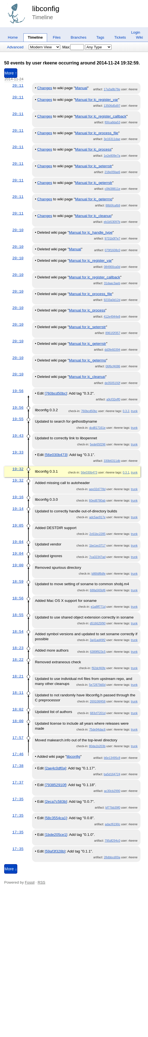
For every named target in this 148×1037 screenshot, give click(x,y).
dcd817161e (97, 427)
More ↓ (10, 869)
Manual (81, 88)
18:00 (17, 721)
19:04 (17, 541)
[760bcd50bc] (56, 393)
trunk (134, 411)
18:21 (17, 676)
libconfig (45, 8)
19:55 (17, 419)
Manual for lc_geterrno (93, 199)
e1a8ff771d (98, 606)
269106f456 (97, 701)
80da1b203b (97, 746)
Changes (44, 88)
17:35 (17, 799)
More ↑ (10, 73)
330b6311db (112, 460)
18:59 (17, 581)
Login (135, 32)
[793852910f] (55, 785)
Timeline (35, 37)
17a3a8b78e (112, 89)
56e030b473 (89, 472)
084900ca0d (112, 266)
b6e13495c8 (112, 757)
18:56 (17, 598)
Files (56, 37)
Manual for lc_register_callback (100, 116)
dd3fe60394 (112, 349)
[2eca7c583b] (56, 801)
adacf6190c (112, 824)
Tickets (120, 37)
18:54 (17, 631)
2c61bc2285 (97, 533)
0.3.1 (126, 472)
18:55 (17, 614)
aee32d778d (97, 489)
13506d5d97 (112, 105)
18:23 (17, 647)
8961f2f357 (112, 333)
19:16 (17, 497)
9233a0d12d (112, 299)
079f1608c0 (112, 250)
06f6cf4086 (113, 366)
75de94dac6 (97, 729)
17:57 (17, 737)
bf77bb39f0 (112, 807)
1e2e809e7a (112, 155)
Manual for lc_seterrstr (93, 166)
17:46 (17, 754)
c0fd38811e (112, 188)
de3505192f (112, 383)
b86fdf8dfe (98, 573)
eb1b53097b (112, 221)
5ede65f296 (97, 444)
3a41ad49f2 (97, 640)
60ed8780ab (97, 500)
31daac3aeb (112, 283)
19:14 (17, 508)
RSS (41, 882)
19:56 (17, 390)
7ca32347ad (97, 557)
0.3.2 (126, 411)
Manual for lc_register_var (96, 100)
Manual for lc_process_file (96, 133)
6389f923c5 (98, 651)
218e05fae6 (112, 172)
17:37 (17, 782)
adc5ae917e (97, 517)
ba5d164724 (112, 774)
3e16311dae (112, 139)
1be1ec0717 (97, 545)
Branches (78, 37)
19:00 (17, 565)
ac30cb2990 (112, 790)
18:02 (17, 709)
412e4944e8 (112, 316)
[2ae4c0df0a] (55, 768)
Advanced (15, 47)
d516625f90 (97, 623)
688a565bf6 (97, 590)
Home (13, 37)
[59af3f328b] (55, 851)
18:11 (17, 692)
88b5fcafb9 (113, 205)
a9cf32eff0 (113, 399)
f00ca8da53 (112, 122)
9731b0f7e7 (112, 238)
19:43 (17, 435)
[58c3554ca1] (56, 818)
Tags (100, 37)
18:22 (17, 659)
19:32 (17, 469)
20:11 (17, 85)
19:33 (17, 452)
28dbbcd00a (112, 857)
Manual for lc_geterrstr (93, 183)
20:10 (17, 230)
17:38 (17, 765)
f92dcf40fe (99, 668)
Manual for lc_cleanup (93, 216)
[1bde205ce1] (56, 834)
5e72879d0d (97, 684)
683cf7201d (98, 713)
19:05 (17, 525)
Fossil (30, 882)
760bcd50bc (89, 411)
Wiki (139, 37)
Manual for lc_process (93, 149)
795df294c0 (112, 840)
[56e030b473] (56, 455)
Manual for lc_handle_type (90, 232)
